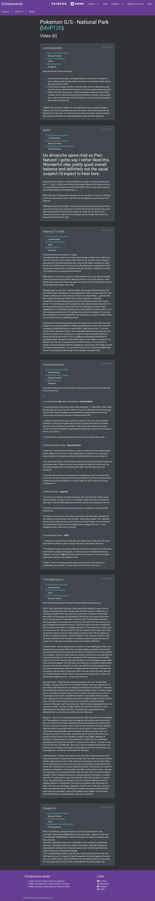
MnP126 (19, 11)
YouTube (102, 881)
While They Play (54, 64)
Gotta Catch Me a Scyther (58, 53)
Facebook (102, 886)
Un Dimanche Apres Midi (58, 135)
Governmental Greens (56, 59)
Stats (105, 4)
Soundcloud (103, 884)
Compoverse (12, 4)
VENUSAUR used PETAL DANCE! (61, 146)
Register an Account (135, 4)
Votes (32, 11)
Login (149, 4)
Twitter (101, 889)
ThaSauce (117, 4)
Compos (94, 4)
